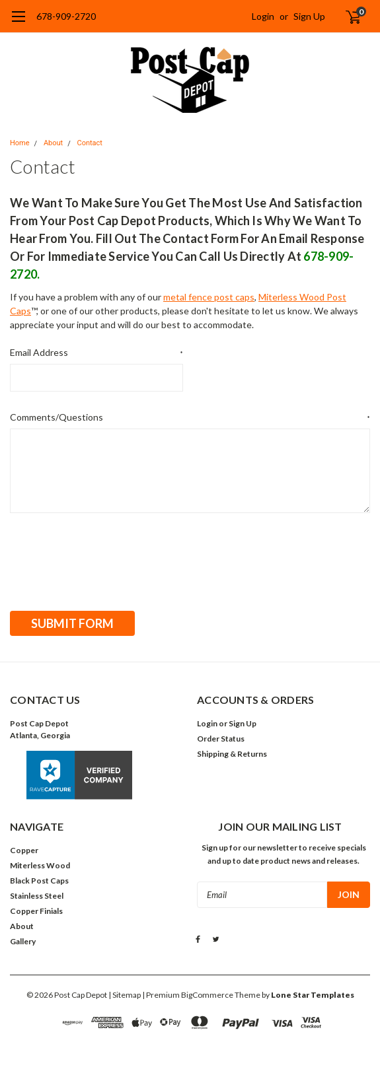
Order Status (221, 737)
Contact (89, 143)
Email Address (96, 353)
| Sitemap (124, 993)
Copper (24, 848)
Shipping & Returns (232, 752)
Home (20, 143)
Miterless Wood (40, 863)
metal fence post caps (208, 296)
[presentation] (110, 557)
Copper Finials (36, 909)
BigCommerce (207, 993)
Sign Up (309, 16)
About (53, 143)
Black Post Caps (39, 879)
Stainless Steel (36, 894)
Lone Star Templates (312, 993)
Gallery (23, 939)
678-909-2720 (66, 16)
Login (263, 16)
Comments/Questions (190, 417)
